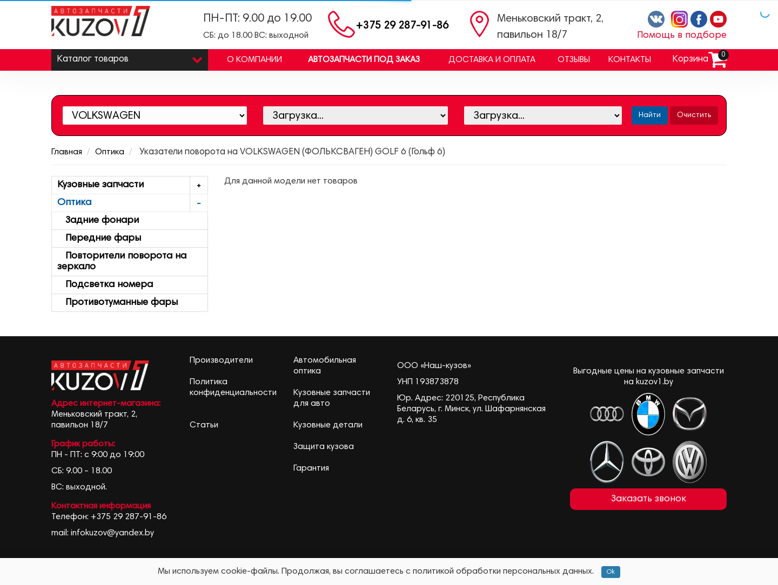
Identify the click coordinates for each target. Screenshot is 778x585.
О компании (254, 60)
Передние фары (99, 238)
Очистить (694, 115)
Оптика (109, 152)
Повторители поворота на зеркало (121, 261)
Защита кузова (323, 447)
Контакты (629, 60)
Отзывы (574, 60)
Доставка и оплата (491, 60)
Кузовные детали (328, 425)
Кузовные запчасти (132, 185)
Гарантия (311, 468)
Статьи (204, 425)
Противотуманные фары (117, 303)
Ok (611, 572)
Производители (221, 360)
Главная (66, 152)
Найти (650, 115)
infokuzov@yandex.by (112, 533)
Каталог (130, 57)
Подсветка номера (105, 285)
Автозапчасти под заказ (364, 60)
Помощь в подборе (682, 35)
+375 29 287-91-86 (402, 26)
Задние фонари (98, 221)
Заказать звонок (648, 499)
